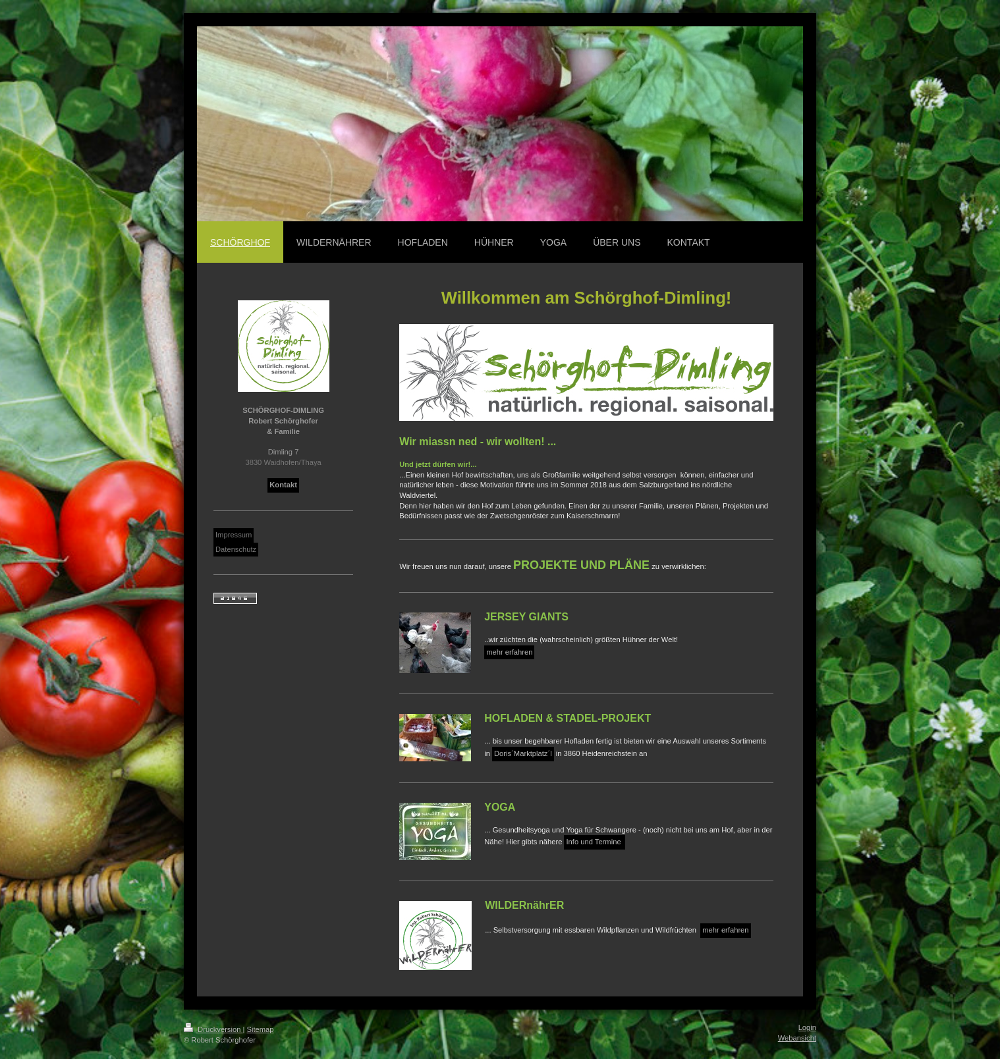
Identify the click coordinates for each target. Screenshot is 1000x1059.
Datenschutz (235, 549)
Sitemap (260, 1029)
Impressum (233, 535)
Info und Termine (594, 842)
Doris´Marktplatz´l (523, 753)
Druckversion (213, 1029)
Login (807, 1027)
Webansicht (797, 1038)
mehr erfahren (509, 652)
